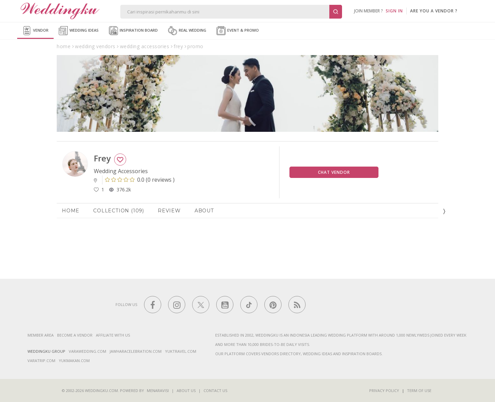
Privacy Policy (384, 390)
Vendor (35, 30)
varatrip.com (41, 360)
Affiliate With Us (113, 335)
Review (169, 211)
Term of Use (419, 390)
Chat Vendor (334, 172)
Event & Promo (238, 30)
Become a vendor (74, 335)
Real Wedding (187, 30)
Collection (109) (118, 211)
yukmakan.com (74, 360)
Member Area (41, 335)
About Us (186, 390)
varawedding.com (87, 351)
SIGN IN (394, 11)
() (140, 179)
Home (70, 211)
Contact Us (215, 390)
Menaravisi (158, 390)
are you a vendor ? (434, 11)
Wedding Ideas (79, 30)
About (204, 211)
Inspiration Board (133, 30)
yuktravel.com (180, 351)
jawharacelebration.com (136, 351)
